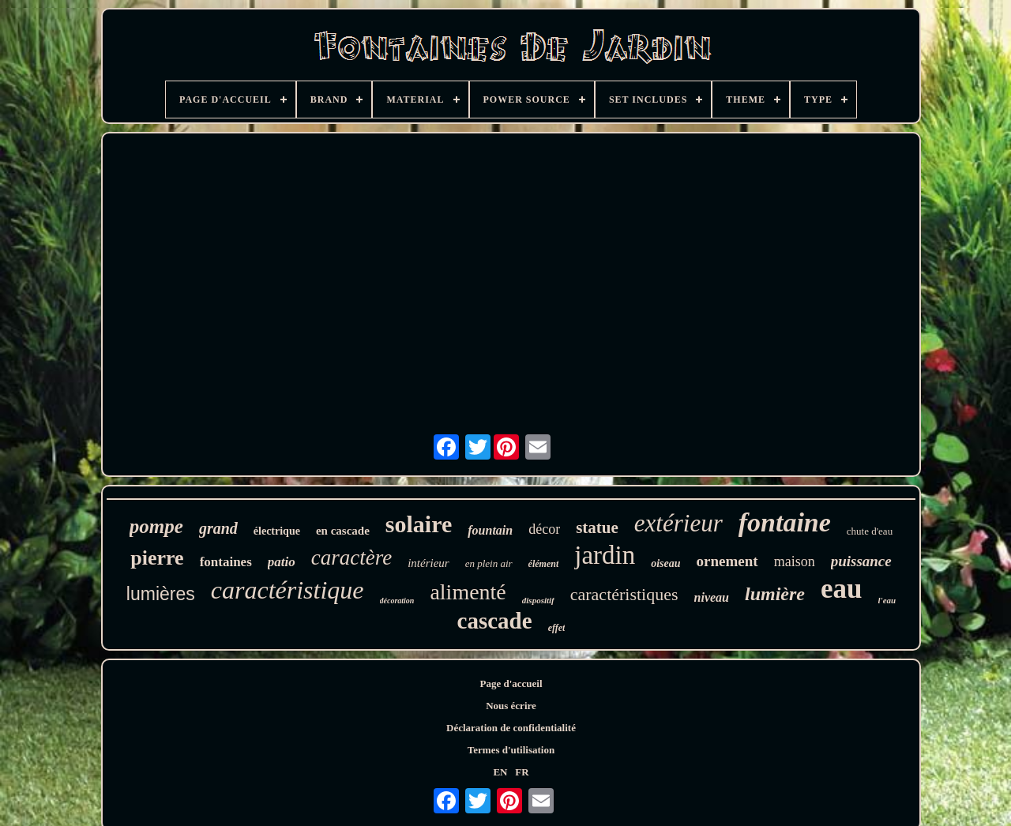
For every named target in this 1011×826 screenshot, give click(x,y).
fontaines (226, 561)
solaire (418, 524)
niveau (711, 597)
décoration (397, 600)
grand (218, 528)
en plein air (489, 563)
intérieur (428, 563)
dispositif (538, 600)
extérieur (678, 523)
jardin (604, 555)
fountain (490, 530)
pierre (156, 557)
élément (543, 563)
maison (794, 561)
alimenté (468, 592)
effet (557, 627)
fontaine (785, 522)
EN (500, 772)
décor (544, 529)
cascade (494, 620)
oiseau (665, 563)
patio (281, 561)
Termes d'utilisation (511, 750)
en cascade (343, 530)
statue (597, 527)
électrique (277, 531)
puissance (861, 561)
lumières (160, 594)
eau (842, 588)
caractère (351, 557)
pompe (156, 526)
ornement (727, 561)
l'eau (887, 600)
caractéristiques (624, 594)
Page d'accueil (510, 683)
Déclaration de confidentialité (511, 728)
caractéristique (287, 590)
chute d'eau (870, 531)
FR (521, 772)
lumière (775, 594)
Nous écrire (511, 705)
